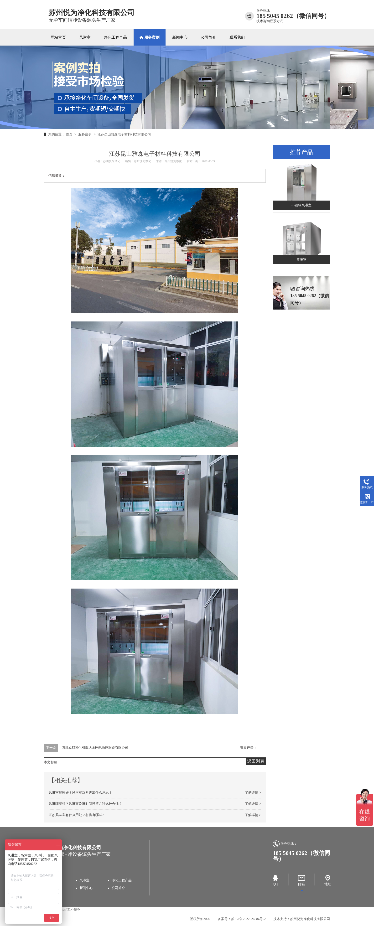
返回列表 (255, 761)
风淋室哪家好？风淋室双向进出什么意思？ (80, 792)
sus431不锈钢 (71, 909)
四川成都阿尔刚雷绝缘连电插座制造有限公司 (95, 748)
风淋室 (85, 37)
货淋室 (301, 260)
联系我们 (237, 37)
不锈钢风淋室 (301, 206)
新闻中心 (179, 37)
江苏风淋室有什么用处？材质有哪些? (76, 815)
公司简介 (208, 37)
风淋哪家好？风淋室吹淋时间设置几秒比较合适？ (85, 804)
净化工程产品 (115, 37)
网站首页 (58, 37)
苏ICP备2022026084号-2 (248, 919)
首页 (69, 134)
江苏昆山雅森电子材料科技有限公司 (124, 134)
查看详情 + (248, 748)
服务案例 (152, 37)
